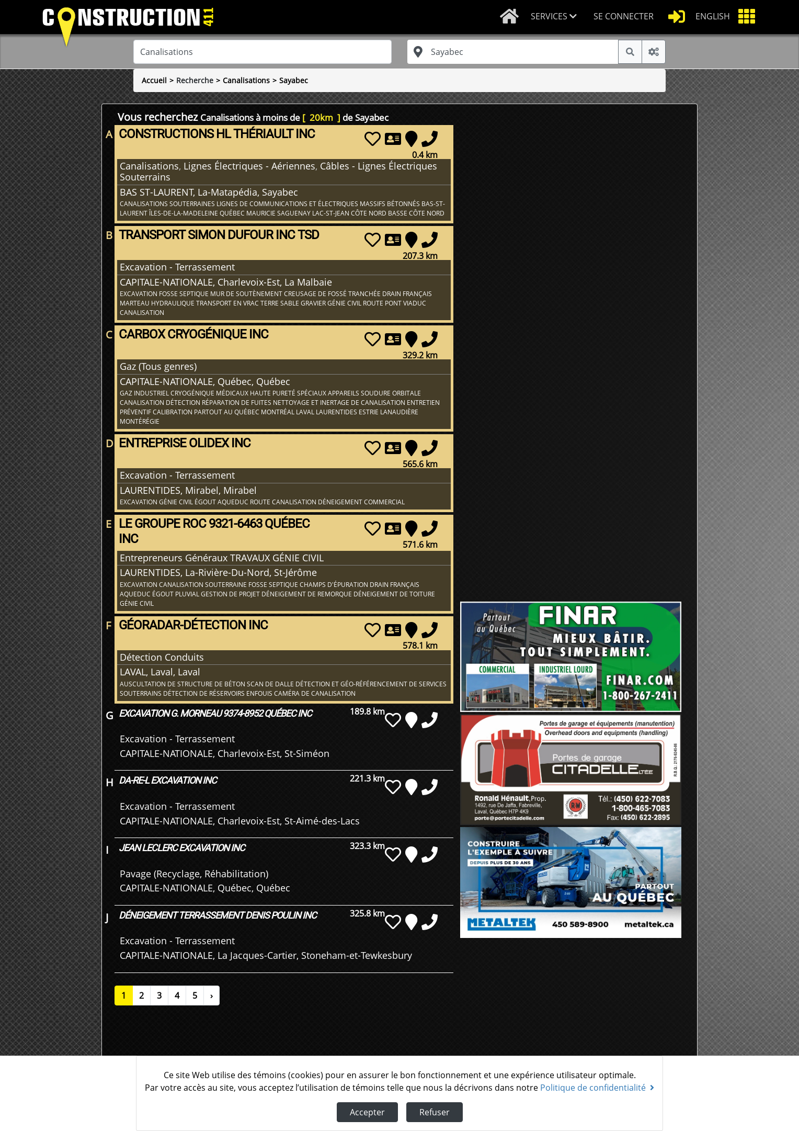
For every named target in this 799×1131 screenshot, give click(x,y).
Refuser (434, 1112)
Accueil (154, 80)
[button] (558, 17)
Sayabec (293, 80)
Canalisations (246, 80)
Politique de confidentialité (597, 1087)
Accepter (367, 1112)
